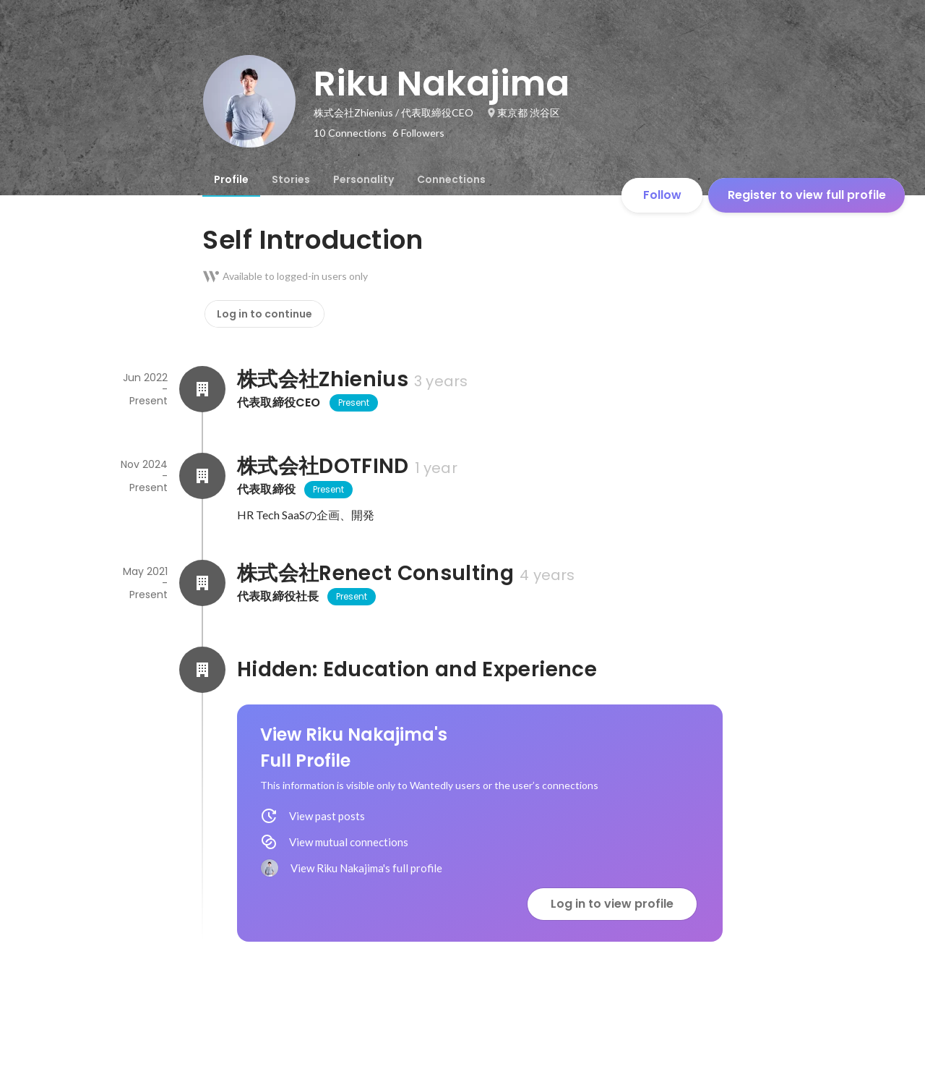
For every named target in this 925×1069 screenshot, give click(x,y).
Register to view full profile (807, 195)
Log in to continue (264, 314)
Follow (662, 195)
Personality (363, 179)
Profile (231, 179)
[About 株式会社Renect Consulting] (202, 583)
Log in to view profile (612, 903)
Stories (291, 179)
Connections (451, 179)
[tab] (231, 179)
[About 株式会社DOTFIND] (202, 476)
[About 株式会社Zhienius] (202, 389)
